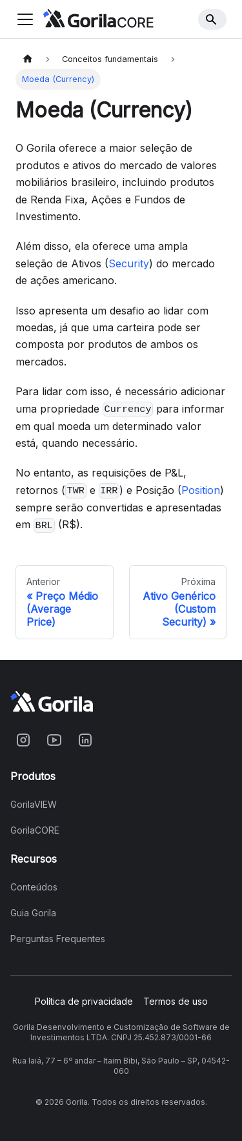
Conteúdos (33, 887)
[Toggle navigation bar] (25, 19)
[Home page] (27, 59)
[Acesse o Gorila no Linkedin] (85, 740)
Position (200, 490)
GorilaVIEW (33, 804)
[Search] (212, 19)
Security (128, 263)
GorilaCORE (34, 830)
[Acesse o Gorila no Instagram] (23, 740)
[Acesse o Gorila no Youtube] (54, 740)
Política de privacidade (84, 1001)
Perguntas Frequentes (57, 939)
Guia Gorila (33, 913)
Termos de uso (175, 1001)
